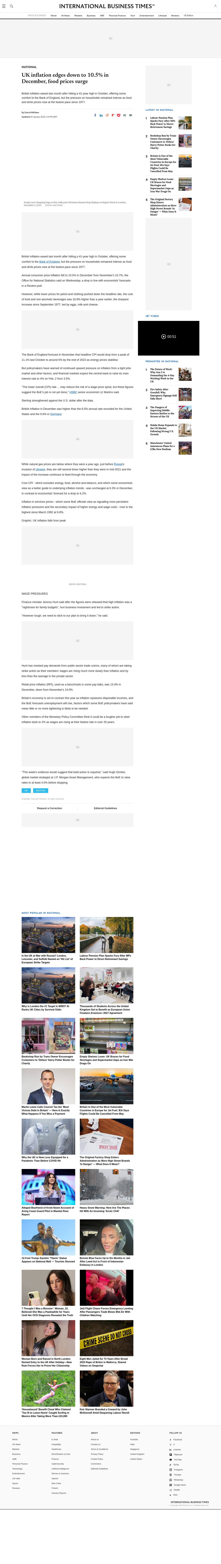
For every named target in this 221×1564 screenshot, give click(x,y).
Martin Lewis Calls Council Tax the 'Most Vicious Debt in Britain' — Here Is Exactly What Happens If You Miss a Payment (46, 1165)
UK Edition (188, 15)
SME (102, 15)
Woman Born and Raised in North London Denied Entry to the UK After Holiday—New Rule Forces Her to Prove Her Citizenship (47, 1416)
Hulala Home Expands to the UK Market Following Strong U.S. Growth (163, 430)
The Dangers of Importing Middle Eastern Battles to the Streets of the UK (162, 412)
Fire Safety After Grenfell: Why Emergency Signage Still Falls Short (163, 394)
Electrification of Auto (61, 1508)
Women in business (60, 1528)
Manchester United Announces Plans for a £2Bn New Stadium (162, 446)
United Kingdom (137, 1508)
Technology (17, 1523)
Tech (132, 15)
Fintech (55, 1543)
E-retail (55, 1494)
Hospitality (56, 1499)
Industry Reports (59, 1547)
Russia (118, 464)
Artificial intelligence (60, 1523)
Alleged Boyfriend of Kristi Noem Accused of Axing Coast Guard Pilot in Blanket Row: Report (48, 1265)
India (132, 1499)
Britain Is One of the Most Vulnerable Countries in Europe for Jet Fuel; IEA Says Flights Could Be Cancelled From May (104, 1165)
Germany (55, 414)
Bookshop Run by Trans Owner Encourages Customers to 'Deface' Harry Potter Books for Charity (48, 1114)
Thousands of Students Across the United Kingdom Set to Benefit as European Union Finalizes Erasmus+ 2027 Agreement (105, 1064)
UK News (65, 15)
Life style (16, 1533)
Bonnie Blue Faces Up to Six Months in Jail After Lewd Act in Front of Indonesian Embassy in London (105, 1316)
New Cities (56, 1538)
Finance (55, 1513)
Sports (15, 1538)
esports (55, 1533)
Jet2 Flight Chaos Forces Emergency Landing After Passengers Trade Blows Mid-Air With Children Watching (106, 1366)
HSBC (73, 392)
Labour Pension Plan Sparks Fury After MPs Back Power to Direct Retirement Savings (162, 122)
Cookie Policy (97, 1513)
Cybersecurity (58, 1518)
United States (136, 1513)
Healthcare (56, 1504)
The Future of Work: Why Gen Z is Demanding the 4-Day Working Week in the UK (162, 375)
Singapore (134, 1504)
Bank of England (49, 261)
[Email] (124, 115)
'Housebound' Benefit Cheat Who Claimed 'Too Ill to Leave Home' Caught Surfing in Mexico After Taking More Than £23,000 (46, 1467)
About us (95, 1494)
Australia (134, 1494)
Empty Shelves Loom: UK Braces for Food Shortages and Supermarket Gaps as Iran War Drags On (106, 1114)
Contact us (95, 1499)
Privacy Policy (97, 1508)
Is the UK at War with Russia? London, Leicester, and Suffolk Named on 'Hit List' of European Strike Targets (47, 1013)
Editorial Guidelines (105, 862)
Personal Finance (117, 15)
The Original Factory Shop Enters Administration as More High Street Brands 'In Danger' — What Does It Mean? (105, 1215)
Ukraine (40, 469)
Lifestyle (162, 15)
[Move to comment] (130, 115)
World (53, 15)
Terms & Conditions (99, 1504)
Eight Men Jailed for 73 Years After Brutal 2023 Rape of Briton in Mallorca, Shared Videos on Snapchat (104, 1416)
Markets (78, 15)
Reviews (175, 15)
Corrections (96, 1518)
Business (91, 15)
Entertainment (147, 15)
